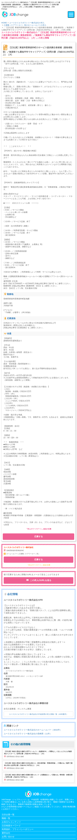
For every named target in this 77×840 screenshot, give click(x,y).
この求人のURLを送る (40, 580)
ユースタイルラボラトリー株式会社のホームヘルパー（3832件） (33, 730)
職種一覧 (6, 818)
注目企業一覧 (8, 814)
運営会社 (6, 833)
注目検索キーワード (11, 825)
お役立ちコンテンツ (11, 822)
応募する (38, 536)
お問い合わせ (8, 837)
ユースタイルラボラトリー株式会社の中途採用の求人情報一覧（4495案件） (38, 714)
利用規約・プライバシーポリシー (18, 829)
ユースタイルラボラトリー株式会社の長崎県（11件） (28, 734)
